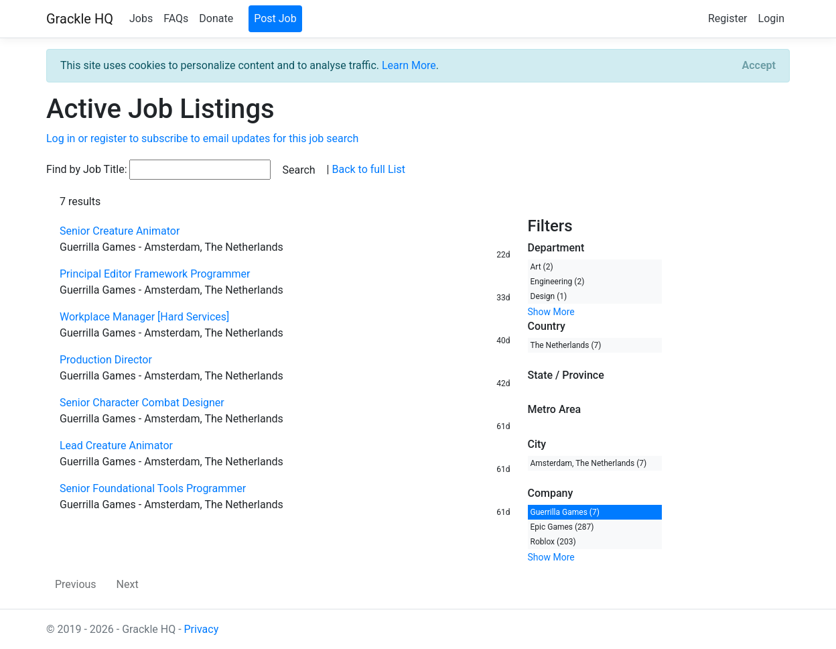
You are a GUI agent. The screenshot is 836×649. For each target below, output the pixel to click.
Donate (216, 18)
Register (728, 18)
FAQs (175, 18)
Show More (551, 311)
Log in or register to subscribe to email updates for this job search (202, 138)
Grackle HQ (79, 19)
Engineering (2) (558, 281)
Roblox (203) (553, 541)
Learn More (409, 65)
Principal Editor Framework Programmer (155, 274)
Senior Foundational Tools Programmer (153, 488)
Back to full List (368, 169)
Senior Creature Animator (120, 231)
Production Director (106, 359)
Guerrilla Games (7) (565, 512)
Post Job (275, 18)
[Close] (759, 66)
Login (771, 18)
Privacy (201, 629)
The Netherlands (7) (566, 345)
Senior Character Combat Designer (142, 402)
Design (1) (549, 296)
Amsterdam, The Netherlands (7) (589, 463)
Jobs (141, 18)
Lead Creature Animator (116, 445)
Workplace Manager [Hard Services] (144, 316)
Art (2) (542, 267)
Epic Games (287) (562, 527)
